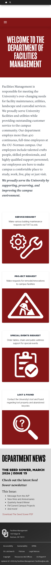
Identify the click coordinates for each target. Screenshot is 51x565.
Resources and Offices (23, 557)
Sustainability (22, 546)
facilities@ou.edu (42, 561)
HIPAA (34, 546)
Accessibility (8, 546)
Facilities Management (18, 531)
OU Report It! (41, 557)
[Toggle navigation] (5, 22)
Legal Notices (34, 551)
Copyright (6, 557)
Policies (22, 551)
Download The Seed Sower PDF (18, 514)
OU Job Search (8, 551)
